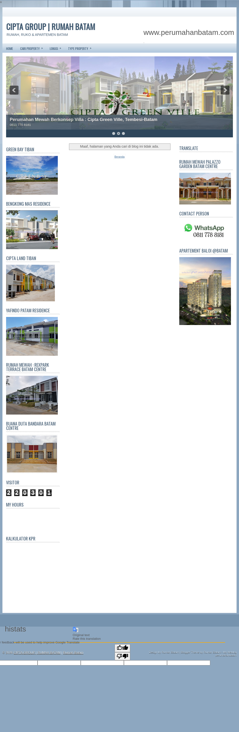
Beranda (119, 156)
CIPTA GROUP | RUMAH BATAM (50, 26)
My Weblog (230, 652)
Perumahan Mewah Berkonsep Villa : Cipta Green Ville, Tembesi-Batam (83, 119)
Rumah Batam (73, 652)
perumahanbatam (226, 655)
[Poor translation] (122, 656)
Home (9, 48)
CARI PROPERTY (33, 47)
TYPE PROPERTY (81, 47)
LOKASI (57, 47)
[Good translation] (122, 648)
